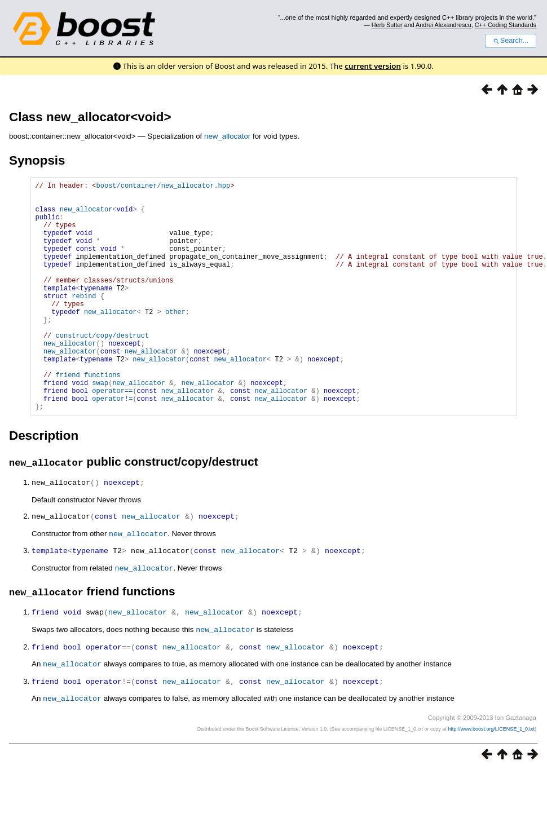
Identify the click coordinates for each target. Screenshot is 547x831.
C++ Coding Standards (505, 24)
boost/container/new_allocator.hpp (163, 187)
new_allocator (227, 136)
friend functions (88, 417)
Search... (510, 41)
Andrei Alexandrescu (443, 24)
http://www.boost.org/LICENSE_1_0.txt (491, 772)
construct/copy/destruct (102, 369)
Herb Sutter (387, 24)
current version (373, 66)
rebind (84, 321)
